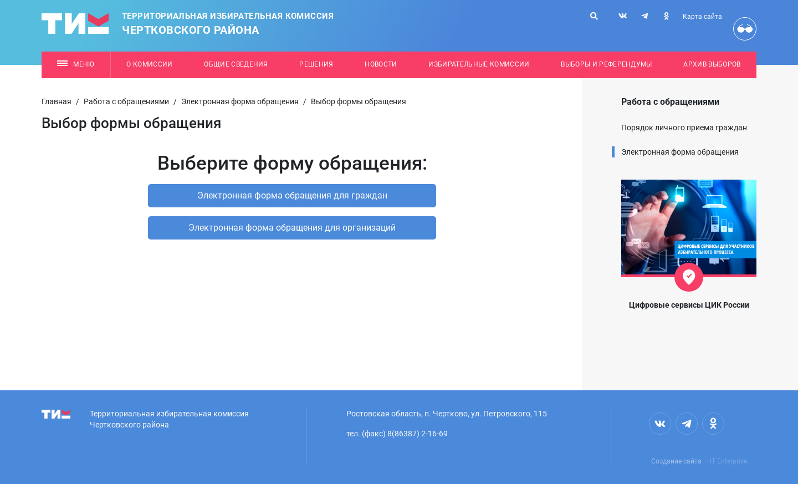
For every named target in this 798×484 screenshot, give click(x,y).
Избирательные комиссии (478, 64)
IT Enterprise (728, 461)
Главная (56, 101)
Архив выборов (711, 64)
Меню (75, 64)
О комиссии (149, 64)
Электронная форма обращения (240, 101)
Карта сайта (702, 17)
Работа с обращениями (126, 101)
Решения (316, 64)
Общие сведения (236, 64)
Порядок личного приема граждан (684, 127)
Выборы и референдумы (606, 64)
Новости (381, 64)
